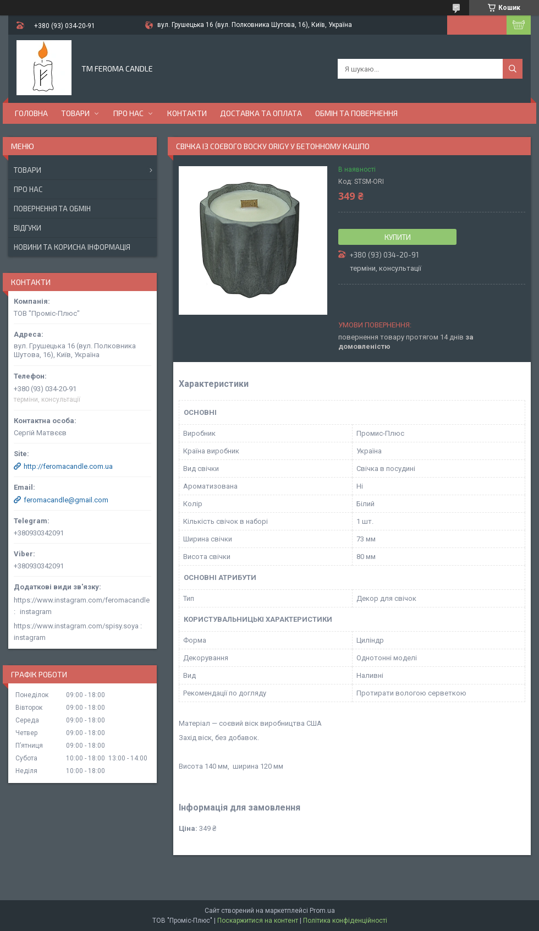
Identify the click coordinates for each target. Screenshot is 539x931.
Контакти (187, 113)
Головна (31, 113)
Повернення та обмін (52, 208)
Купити (397, 237)
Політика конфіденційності (345, 920)
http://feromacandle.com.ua (68, 466)
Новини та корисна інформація (72, 247)
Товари (75, 113)
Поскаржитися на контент (257, 920)
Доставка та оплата (261, 113)
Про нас (128, 113)
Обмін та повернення (356, 113)
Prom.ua (322, 910)
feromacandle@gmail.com (66, 500)
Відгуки (27, 227)
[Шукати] (512, 69)
